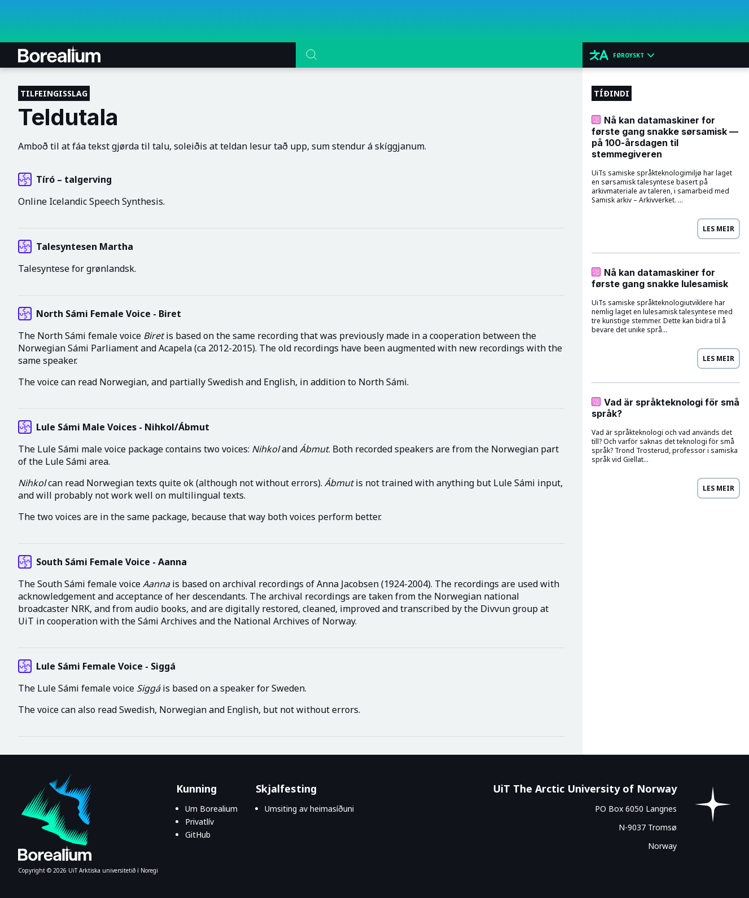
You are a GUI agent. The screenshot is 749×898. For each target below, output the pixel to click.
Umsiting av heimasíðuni (309, 808)
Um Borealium (211, 808)
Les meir (718, 229)
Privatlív (199, 821)
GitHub (198, 834)
